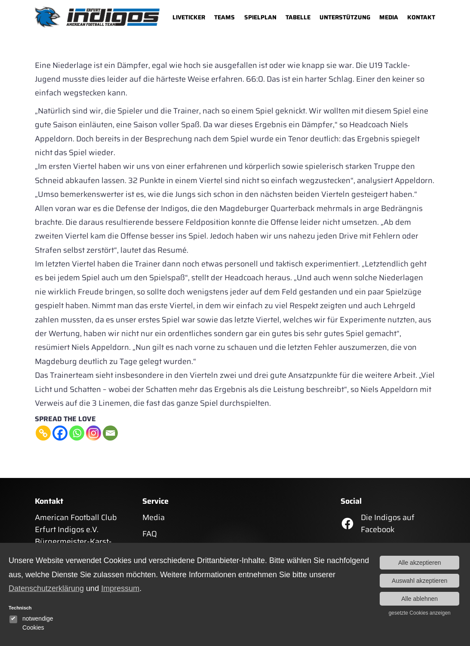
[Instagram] (93, 433)
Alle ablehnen (419, 598)
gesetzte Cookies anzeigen (420, 613)
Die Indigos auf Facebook (388, 523)
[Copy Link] (43, 433)
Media (153, 517)
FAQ (149, 534)
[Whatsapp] (76, 433)
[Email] (110, 433)
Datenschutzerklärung (46, 588)
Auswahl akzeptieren (419, 580)
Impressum (120, 588)
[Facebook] (60, 433)
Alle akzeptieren (419, 562)
